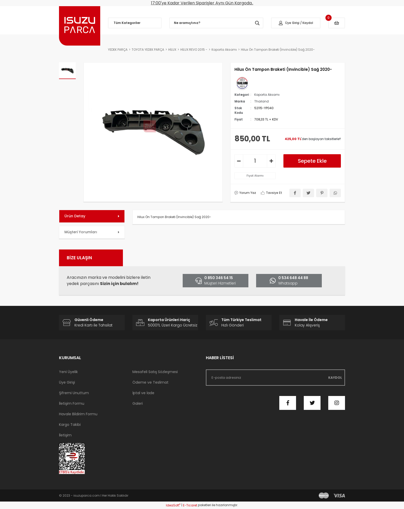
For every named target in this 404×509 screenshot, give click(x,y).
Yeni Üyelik (68, 371)
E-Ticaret (190, 505)
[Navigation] (135, 23)
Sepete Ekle (312, 161)
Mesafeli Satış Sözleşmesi (155, 371)
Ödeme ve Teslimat (150, 382)
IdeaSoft (173, 505)
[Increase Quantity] (271, 160)
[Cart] (336, 23)
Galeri (137, 403)
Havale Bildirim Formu (78, 414)
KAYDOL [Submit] (335, 377)
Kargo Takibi (70, 424)
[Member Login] (296, 23)
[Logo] (79, 26)
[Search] (216, 23)
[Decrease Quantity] (239, 160)
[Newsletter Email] (275, 377)
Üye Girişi (67, 382)
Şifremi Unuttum (74, 392)
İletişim (65, 435)
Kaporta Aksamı (267, 94)
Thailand (261, 101)
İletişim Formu (71, 403)
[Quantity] (255, 160)
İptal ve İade (143, 392)
